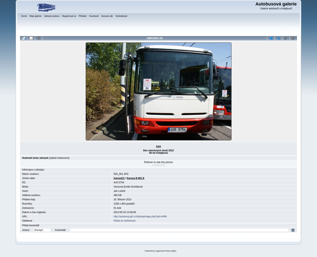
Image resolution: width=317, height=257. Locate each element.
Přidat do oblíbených (125, 220)
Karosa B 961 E (135, 178)
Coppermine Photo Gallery (165, 251)
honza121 (119, 178)
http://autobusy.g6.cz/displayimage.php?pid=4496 (140, 216)
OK (293, 230)
